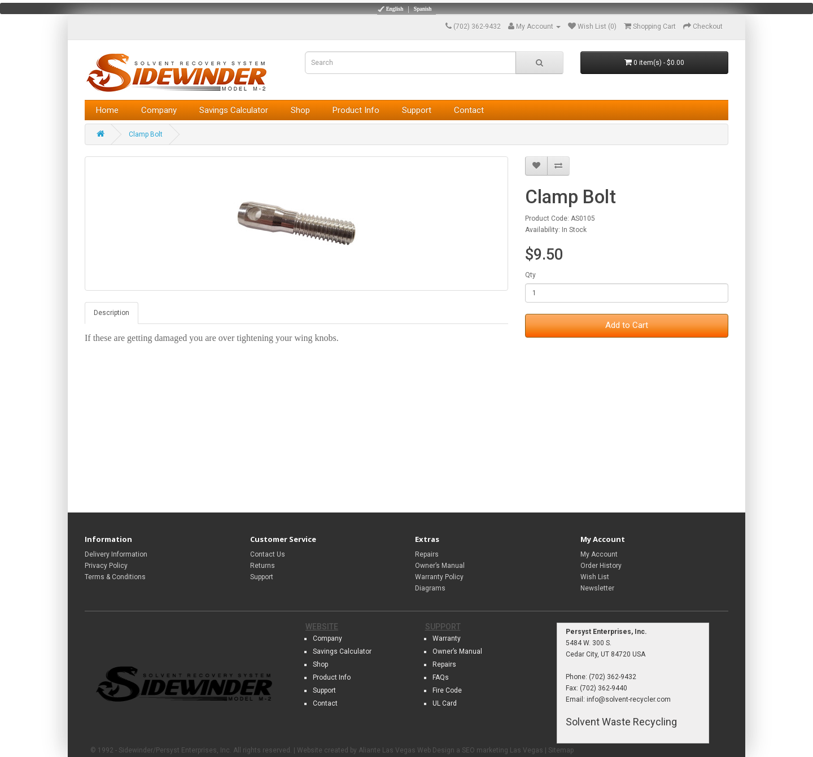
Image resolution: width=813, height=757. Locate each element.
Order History (601, 566)
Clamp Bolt (146, 134)
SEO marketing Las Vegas (502, 750)
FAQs (440, 677)
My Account (599, 554)
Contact (469, 110)
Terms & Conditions (115, 577)
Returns (262, 566)
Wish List (594, 577)
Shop (300, 110)
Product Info (356, 110)
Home (107, 110)
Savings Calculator (233, 110)
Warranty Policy (439, 577)
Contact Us (267, 554)
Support (416, 110)
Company (159, 110)
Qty (530, 275)
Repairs (427, 554)
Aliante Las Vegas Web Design (406, 750)
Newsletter (597, 588)
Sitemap (561, 750)
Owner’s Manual (440, 566)
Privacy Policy (106, 566)
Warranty (446, 638)
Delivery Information (116, 554)
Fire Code (447, 690)
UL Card (444, 703)
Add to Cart (626, 325)
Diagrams (430, 588)
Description (111, 313)
